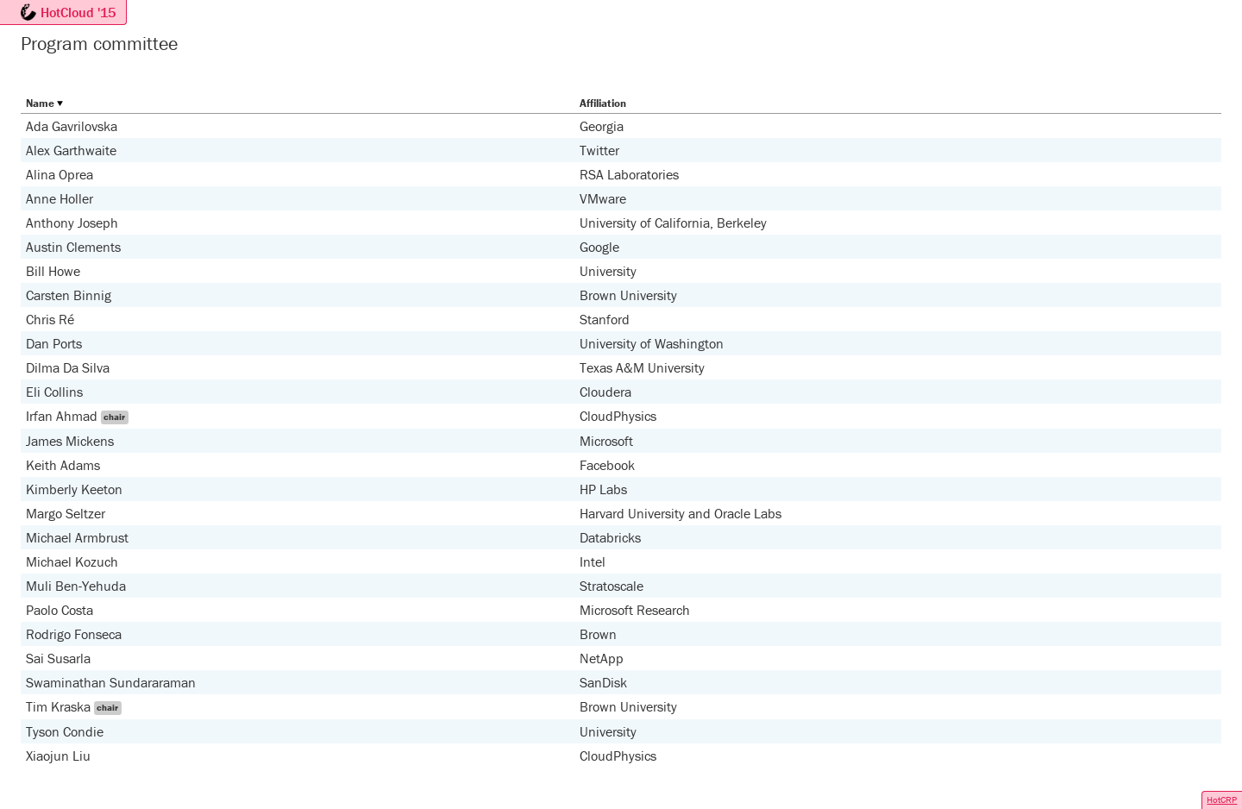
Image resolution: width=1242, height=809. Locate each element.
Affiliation (603, 103)
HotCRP (1222, 799)
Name (40, 103)
